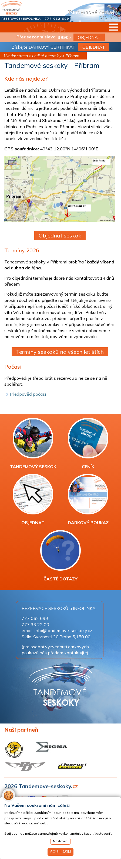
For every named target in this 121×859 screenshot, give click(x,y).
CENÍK (88, 443)
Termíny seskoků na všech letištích (60, 351)
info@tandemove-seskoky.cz (63, 630)
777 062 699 (57, 18)
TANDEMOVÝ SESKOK (33, 443)
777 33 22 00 (35, 624)
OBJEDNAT (89, 37)
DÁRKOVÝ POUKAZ (88, 499)
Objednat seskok (60, 235)
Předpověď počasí (28, 394)
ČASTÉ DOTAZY (60, 556)
